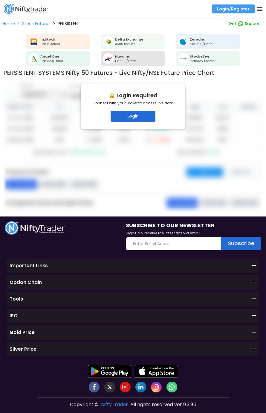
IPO (133, 315)
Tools (133, 299)
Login (133, 116)
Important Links (133, 265)
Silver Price (133, 349)
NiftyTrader (114, 404)
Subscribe (240, 243)
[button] (8, 24)
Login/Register (233, 9)
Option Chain (133, 282)
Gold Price (133, 332)
